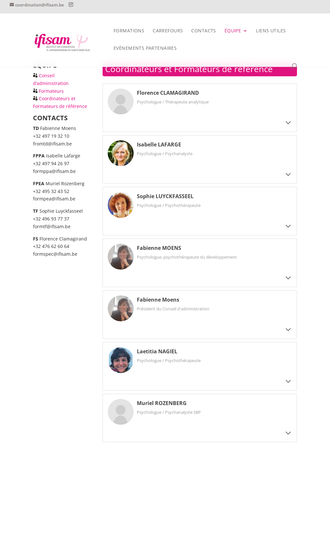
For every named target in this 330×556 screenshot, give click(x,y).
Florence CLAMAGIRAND (168, 92)
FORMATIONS (129, 31)
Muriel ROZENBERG (162, 403)
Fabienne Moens (158, 299)
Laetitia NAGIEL (157, 351)
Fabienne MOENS (159, 247)
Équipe (233, 31)
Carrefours (168, 31)
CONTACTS (203, 31)
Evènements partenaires (145, 48)
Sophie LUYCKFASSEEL (165, 196)
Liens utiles (271, 31)
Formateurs (51, 91)
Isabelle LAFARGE (159, 144)
